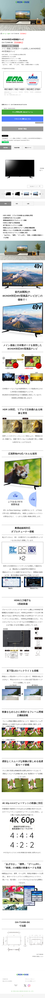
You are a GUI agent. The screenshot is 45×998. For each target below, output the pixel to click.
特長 (6, 203)
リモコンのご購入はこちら (22, 119)
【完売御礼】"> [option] (22, 169)
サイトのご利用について (30, 981)
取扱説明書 (16, 147)
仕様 (28, 203)
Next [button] (42, 194)
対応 (17, 203)
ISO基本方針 (5, 979)
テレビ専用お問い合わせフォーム (22, 112)
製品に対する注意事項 (7, 981)
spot (8, 33)
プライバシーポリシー (30, 979)
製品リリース (28, 147)
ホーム (4, 33)
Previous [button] (2, 194)
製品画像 (6, 147)
